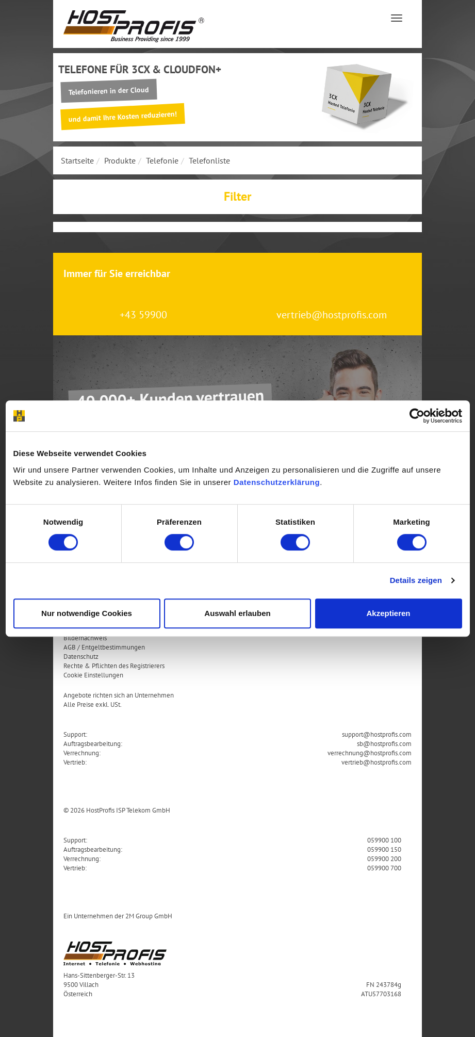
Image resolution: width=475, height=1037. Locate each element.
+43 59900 (143, 314)
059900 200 (384, 858)
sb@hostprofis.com (384, 743)
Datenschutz (81, 656)
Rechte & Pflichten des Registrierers (114, 665)
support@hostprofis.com (377, 734)
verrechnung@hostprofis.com (369, 753)
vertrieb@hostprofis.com (331, 314)
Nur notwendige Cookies (86, 613)
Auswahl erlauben (237, 613)
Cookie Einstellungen (93, 675)
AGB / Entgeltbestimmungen (104, 647)
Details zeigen (416, 580)
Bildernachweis (85, 638)
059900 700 (384, 868)
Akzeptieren (388, 613)
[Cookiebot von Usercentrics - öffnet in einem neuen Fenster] (417, 416)
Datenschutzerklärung (277, 482)
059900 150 (384, 849)
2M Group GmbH (148, 916)
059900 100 (384, 840)
